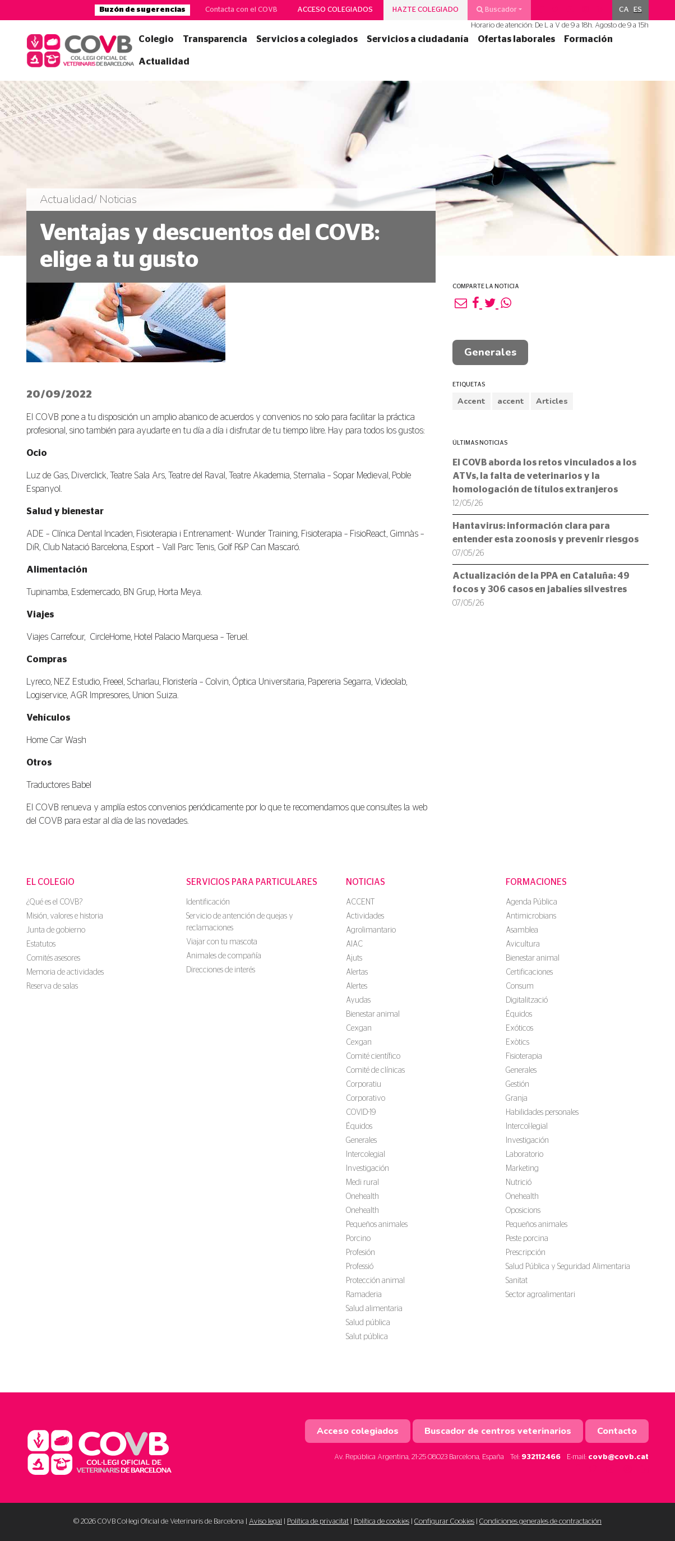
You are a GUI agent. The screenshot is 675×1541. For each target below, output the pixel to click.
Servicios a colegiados (307, 39)
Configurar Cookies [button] (444, 1521)
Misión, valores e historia (64, 916)
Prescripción (525, 1253)
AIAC (354, 944)
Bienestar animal (373, 1014)
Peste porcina (527, 1239)
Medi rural (362, 1183)
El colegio (50, 882)
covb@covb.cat (618, 1457)
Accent (471, 401)
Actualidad (163, 61)
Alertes (356, 986)
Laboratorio (524, 1155)
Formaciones (536, 882)
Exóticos (519, 1028)
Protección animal (375, 1281)
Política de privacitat (318, 1521)
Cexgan (359, 1028)
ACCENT (360, 902)
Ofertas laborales (516, 39)
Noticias (365, 882)
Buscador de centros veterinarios (497, 1431)
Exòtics (517, 1042)
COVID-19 (361, 1112)
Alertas (357, 972)
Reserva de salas (52, 986)
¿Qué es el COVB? (54, 902)
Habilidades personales (542, 1112)
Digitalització (527, 1000)
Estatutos (41, 944)
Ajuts (354, 958)
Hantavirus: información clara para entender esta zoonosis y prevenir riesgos (545, 539)
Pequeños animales (377, 1225)
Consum (520, 986)
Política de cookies (381, 1521)
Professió (359, 1267)
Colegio (156, 39)
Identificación (208, 902)
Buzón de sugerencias (142, 9)
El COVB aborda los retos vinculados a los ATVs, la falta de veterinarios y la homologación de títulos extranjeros (544, 482)
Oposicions (523, 1211)
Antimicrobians (531, 916)
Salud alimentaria (374, 1309)
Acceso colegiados (335, 9)
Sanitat (517, 1281)
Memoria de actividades (65, 972)
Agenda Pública (531, 902)
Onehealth (362, 1197)
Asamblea (522, 930)
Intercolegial (365, 1155)
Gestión (517, 1084)
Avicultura (523, 944)
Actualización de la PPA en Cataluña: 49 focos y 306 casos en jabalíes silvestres (541, 589)
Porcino (358, 1239)
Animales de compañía (223, 956)
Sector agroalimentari (540, 1295)
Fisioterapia (524, 1056)
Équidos (359, 1127)
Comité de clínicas (375, 1070)
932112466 (541, 1457)
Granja (517, 1098)
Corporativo (365, 1098)
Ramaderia (364, 1295)
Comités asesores (53, 958)
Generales (490, 352)
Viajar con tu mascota (221, 942)
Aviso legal (265, 1521)
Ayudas (358, 1000)
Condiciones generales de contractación (540, 1521)
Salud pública (368, 1323)
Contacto (617, 1431)
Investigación (367, 1169)
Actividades (365, 916)
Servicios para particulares (251, 882)
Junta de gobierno (55, 930)
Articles (552, 401)
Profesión (360, 1253)
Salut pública (367, 1337)
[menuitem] (624, 10)
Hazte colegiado (425, 9)
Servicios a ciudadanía (418, 39)
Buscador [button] (497, 9)
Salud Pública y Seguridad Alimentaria (568, 1267)
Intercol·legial (527, 1127)
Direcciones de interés (220, 970)
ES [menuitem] (638, 9)
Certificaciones (529, 972)
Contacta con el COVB (241, 9)
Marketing (522, 1169)
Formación (588, 39)
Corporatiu (363, 1084)
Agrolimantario (371, 930)
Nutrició (518, 1183)
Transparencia (215, 39)
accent (510, 401)
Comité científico (373, 1056)
